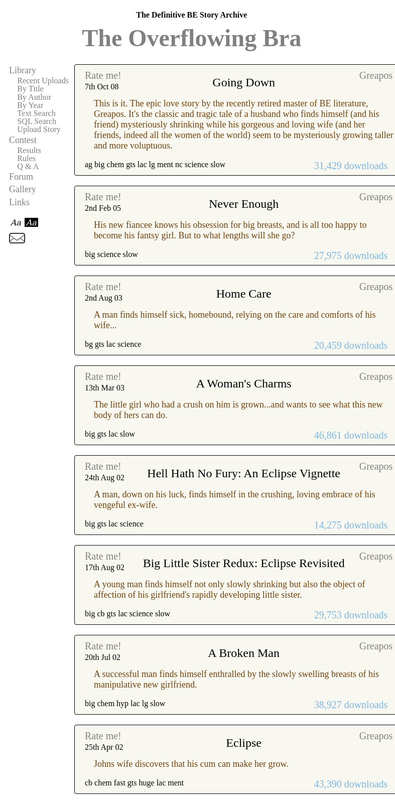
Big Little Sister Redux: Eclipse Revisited (244, 563)
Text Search (36, 113)
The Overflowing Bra (191, 38)
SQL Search (36, 121)
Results (29, 150)
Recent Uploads (43, 80)
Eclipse (243, 742)
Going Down (243, 82)
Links (19, 202)
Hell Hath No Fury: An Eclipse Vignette (243, 473)
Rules (26, 158)
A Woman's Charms (244, 383)
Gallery (22, 189)
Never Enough (244, 203)
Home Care (244, 293)
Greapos (376, 75)
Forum (21, 177)
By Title (30, 88)
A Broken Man (244, 652)
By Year (30, 105)
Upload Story (39, 129)
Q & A (28, 166)
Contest (23, 140)
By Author (34, 97)
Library (22, 70)
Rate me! (103, 75)
